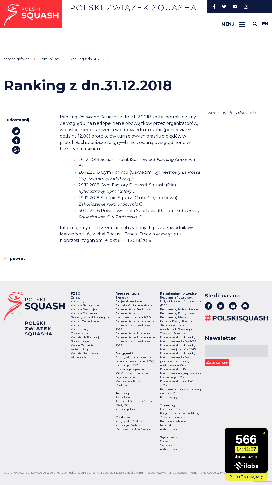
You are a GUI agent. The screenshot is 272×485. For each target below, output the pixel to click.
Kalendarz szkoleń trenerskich (173, 423)
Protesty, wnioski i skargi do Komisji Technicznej (90, 319)
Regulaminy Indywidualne (179, 309)
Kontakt (76, 325)
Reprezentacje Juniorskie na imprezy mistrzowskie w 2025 (135, 341)
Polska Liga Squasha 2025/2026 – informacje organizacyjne (132, 373)
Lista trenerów (170, 409)
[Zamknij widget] (264, 433)
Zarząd (76, 297)
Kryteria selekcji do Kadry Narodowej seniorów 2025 (178, 339)
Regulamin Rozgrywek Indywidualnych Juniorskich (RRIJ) (180, 301)
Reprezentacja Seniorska (133, 309)
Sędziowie (167, 445)
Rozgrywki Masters (129, 421)
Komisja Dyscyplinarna (176, 321)
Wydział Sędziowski (85, 353)
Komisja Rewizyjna (84, 309)
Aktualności (79, 357)
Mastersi (121, 385)
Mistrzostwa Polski (129, 381)
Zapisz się (217, 362)
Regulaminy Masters (174, 317)
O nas (164, 441)
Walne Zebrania (82, 345)
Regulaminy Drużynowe (177, 313)
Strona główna (16, 59)
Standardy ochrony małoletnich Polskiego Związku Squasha (176, 329)
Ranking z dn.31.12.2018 (89, 59)
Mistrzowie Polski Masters (133, 429)
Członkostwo (80, 333)
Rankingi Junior (127, 409)
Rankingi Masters (128, 425)
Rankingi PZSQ (127, 365)
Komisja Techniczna (85, 305)
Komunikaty (49, 59)
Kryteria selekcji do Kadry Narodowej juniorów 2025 (178, 347)
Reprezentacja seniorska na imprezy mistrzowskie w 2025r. (135, 325)
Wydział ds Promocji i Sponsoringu (86, 339)
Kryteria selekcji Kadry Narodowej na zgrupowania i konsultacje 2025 (180, 373)
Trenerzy (122, 297)
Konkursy (77, 301)
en (265, 23)
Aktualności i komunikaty (134, 305)
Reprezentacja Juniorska (133, 333)
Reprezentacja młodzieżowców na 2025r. (134, 315)
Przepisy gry (168, 397)
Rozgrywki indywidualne (133, 357)
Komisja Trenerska (84, 313)
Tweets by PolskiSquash (230, 112)
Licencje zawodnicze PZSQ (135, 361)
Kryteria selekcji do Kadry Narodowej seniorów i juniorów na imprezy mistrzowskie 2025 (178, 359)
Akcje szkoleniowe (129, 301)
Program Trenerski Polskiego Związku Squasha (180, 415)
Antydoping (79, 349)
